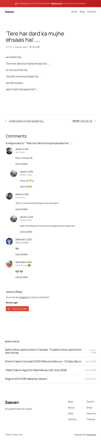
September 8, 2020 (23, 262)
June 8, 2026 (90, 378)
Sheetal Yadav (21, 46)
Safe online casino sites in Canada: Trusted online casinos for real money (43, 351)
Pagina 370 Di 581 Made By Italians (26, 378)
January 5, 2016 (26, 171)
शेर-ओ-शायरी (34, 46)
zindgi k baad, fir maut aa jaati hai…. (27, 120)
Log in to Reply (21, 163)
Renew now (56, 3)
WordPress (91, 434)
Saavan (9, 12)
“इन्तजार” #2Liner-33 (82, 120)
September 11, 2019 (23, 239)
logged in (24, 297)
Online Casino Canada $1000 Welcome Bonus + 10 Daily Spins (43, 361)
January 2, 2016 (22, 148)
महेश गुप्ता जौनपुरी (21, 242)
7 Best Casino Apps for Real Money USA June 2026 (36, 370)
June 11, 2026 (93, 351)
